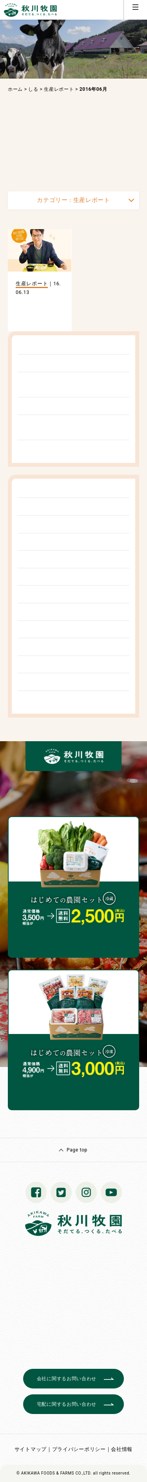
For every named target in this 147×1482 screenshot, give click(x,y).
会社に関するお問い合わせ (66, 1378)
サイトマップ (31, 1449)
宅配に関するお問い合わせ (66, 1404)
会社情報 (121, 1449)
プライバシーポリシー (79, 1449)
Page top (77, 1150)
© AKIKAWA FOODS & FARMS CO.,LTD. (54, 1473)
